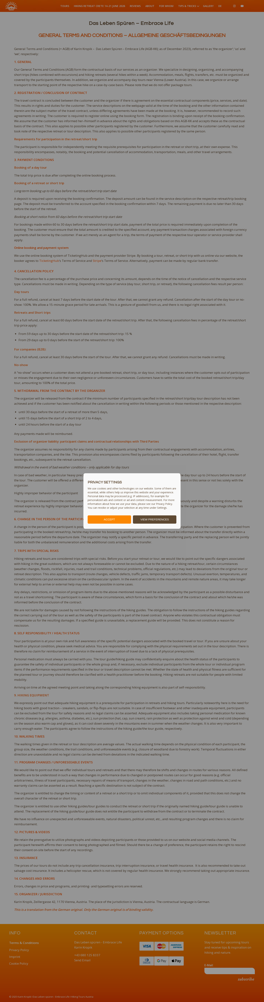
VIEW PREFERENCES (154, 519)
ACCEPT (109, 519)
